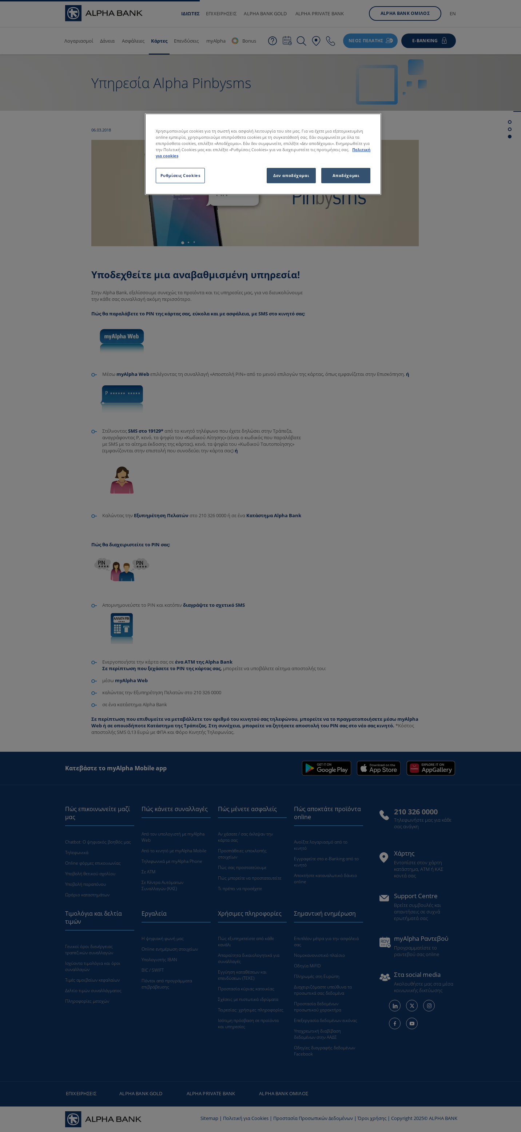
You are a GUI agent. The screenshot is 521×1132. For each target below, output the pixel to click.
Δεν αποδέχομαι (291, 175)
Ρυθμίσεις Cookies (180, 175)
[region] (263, 154)
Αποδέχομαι (346, 175)
